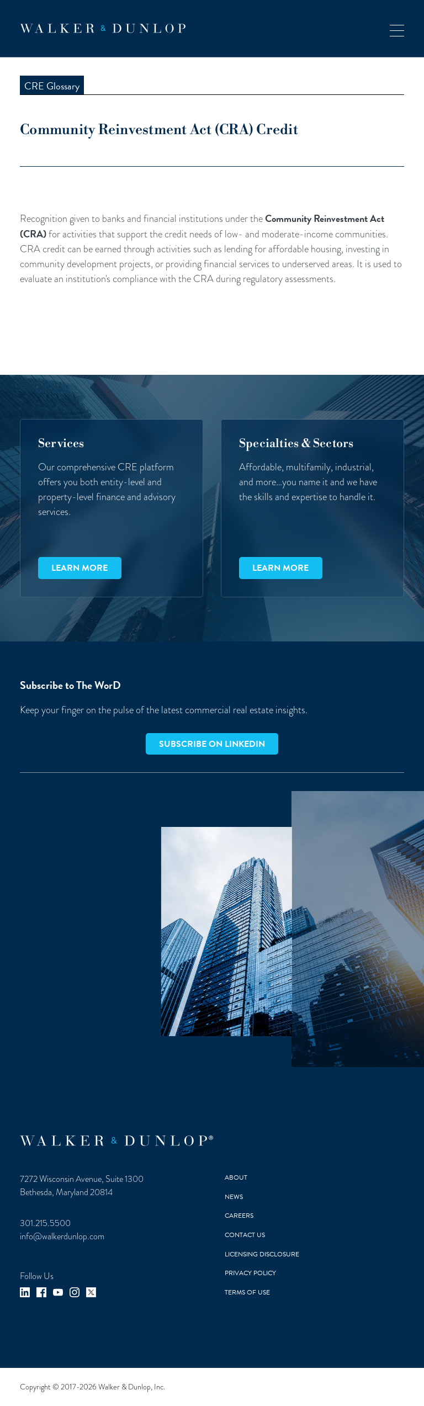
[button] (397, 28)
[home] (103, 28)
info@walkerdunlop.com (62, 1236)
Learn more (79, 568)
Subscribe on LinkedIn (212, 744)
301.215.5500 (45, 1223)
